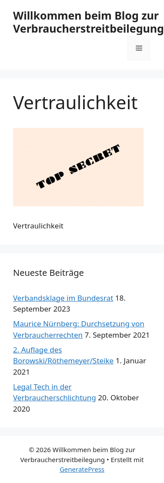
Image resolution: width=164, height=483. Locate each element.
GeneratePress (82, 469)
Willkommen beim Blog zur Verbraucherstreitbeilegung (88, 22)
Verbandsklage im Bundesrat (63, 298)
